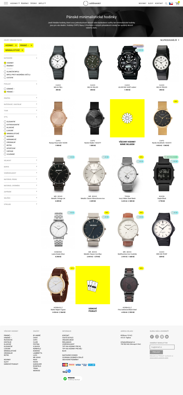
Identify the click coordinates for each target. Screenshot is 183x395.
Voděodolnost (68, 344)
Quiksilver (37, 364)
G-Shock (36, 346)
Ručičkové (8, 340)
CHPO (35, 340)
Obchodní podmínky (70, 360)
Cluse (35, 342)
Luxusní (7, 349)
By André (36, 335)
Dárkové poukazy (11, 364)
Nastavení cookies (69, 355)
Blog (64, 351)
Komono (36, 351)
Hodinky (9, 45)
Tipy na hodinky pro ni (71, 346)
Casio (35, 338)
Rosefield (37, 366)
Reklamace (66, 342)
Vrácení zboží (67, 340)
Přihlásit (156, 352)
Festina (36, 344)
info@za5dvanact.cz (128, 342)
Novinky (7, 360)
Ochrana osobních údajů (72, 357)
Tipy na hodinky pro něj (72, 349)
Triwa (35, 368)
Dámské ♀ (8, 338)
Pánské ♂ (24, 45)
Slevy (6, 362)
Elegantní (8, 346)
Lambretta (37, 353)
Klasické (7, 344)
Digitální (7, 342)
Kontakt (65, 335)
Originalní (8, 353)
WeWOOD (36, 371)
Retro (6, 355)
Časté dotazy (67, 338)
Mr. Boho (37, 357)
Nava (35, 360)
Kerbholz (37, 349)
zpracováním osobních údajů (159, 358)
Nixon (35, 362)
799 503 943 (125, 344)
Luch (35, 355)
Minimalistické (12, 50)
